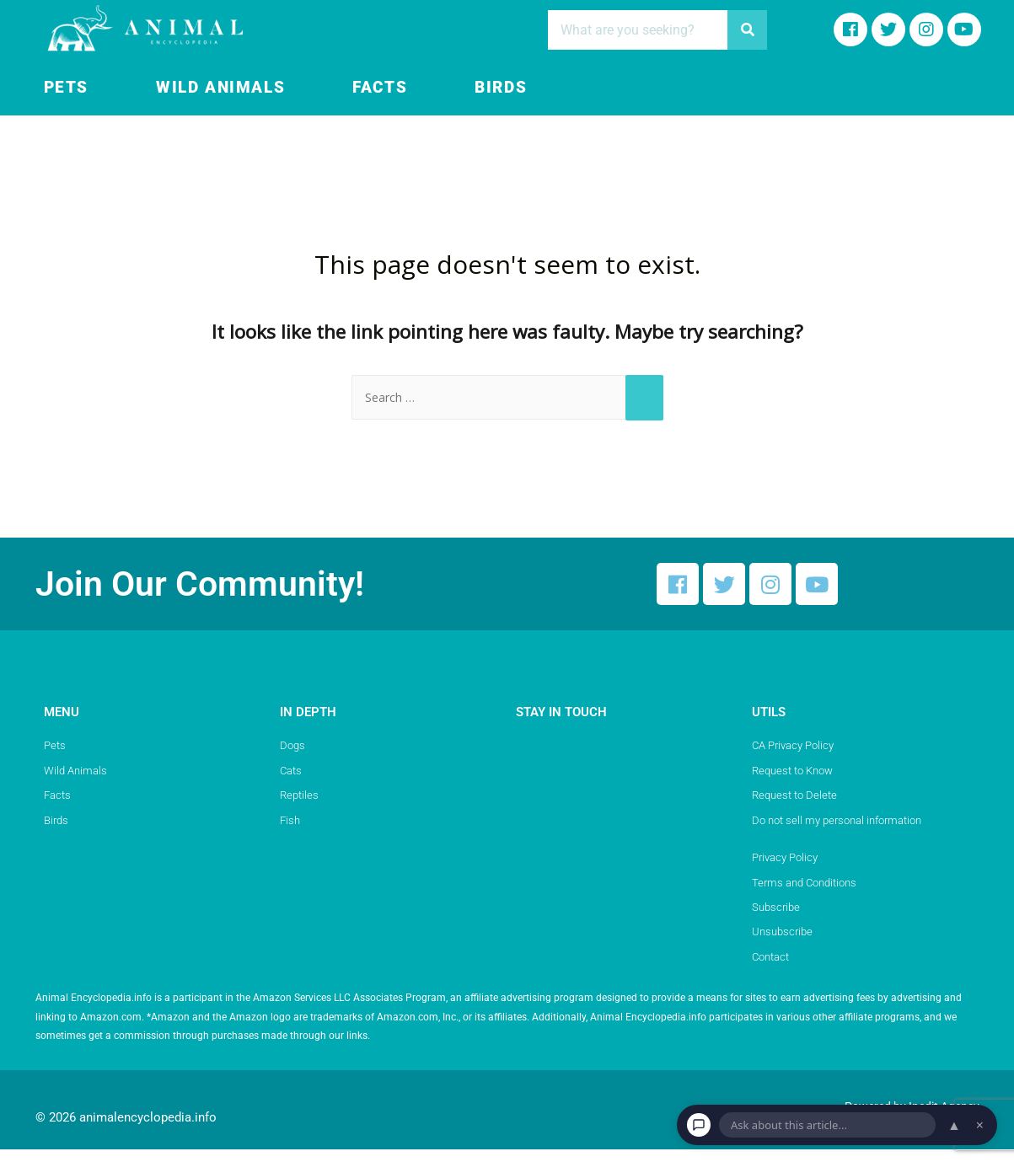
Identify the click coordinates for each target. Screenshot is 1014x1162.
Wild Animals (220, 87)
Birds (501, 87)
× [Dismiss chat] (980, 1125)
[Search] (747, 30)
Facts (379, 87)
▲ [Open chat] (954, 1125)
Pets (66, 87)
